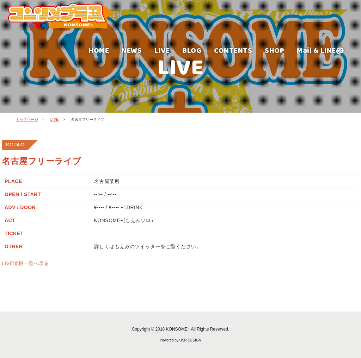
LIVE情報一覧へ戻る (25, 263)
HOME (98, 50)
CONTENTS (233, 50)
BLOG (191, 50)
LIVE (162, 50)
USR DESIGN (190, 340)
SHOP (274, 50)
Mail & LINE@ (320, 50)
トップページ (27, 119)
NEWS (132, 50)
